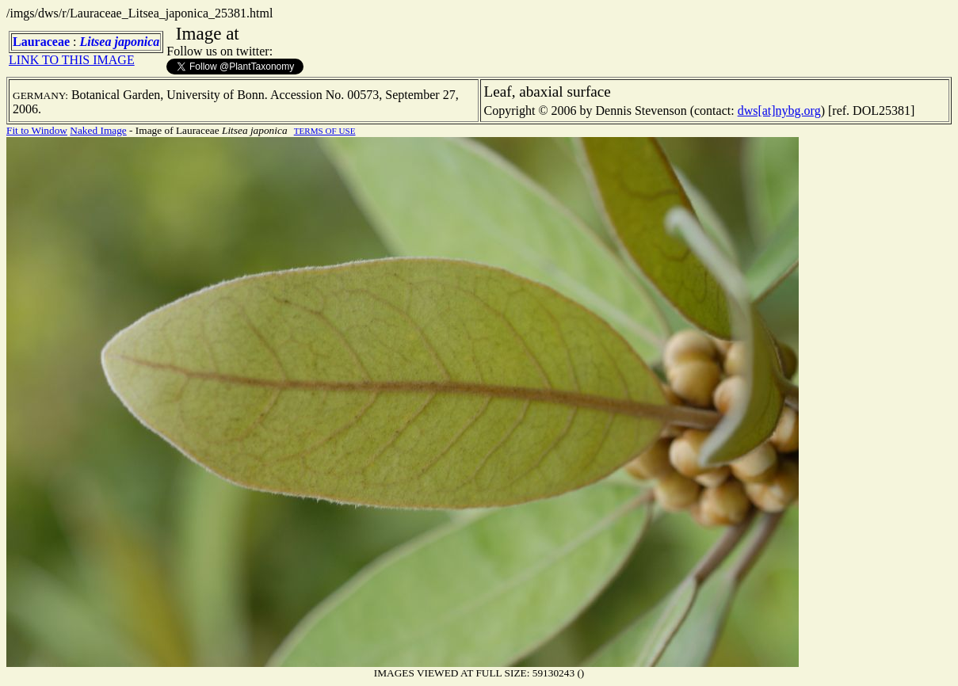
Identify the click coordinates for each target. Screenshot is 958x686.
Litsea (95, 41)
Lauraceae (41, 41)
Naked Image (98, 130)
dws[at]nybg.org (779, 110)
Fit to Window (36, 130)
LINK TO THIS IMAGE (72, 60)
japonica (136, 41)
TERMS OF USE (325, 130)
